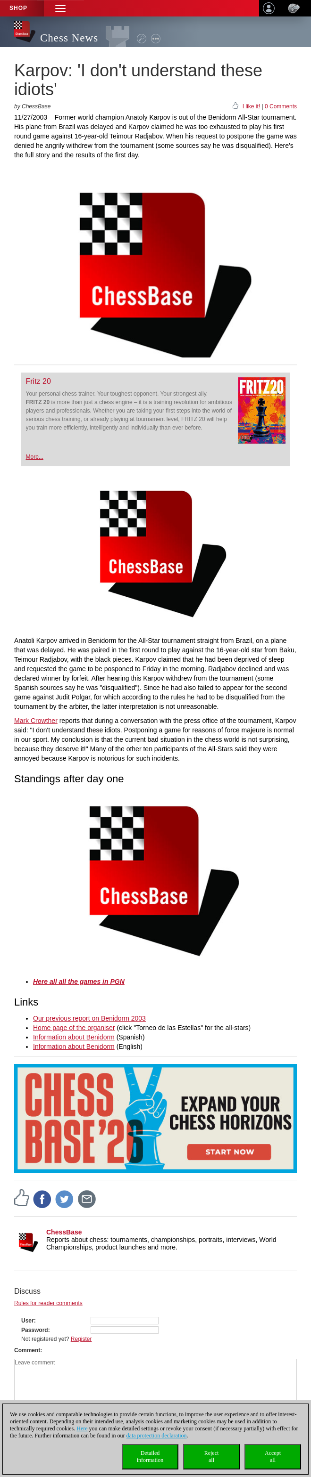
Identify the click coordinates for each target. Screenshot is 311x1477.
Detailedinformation (150, 1456)
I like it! (251, 106)
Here (81, 1428)
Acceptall (273, 1456)
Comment (27, 1350)
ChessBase (64, 1232)
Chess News (69, 38)
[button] (60, 8)
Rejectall (211, 1456)
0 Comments (281, 106)
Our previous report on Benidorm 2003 (89, 1018)
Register (81, 1339)
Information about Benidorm (74, 1037)
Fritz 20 (38, 381)
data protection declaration (156, 1435)
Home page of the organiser (74, 1027)
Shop (18, 8)
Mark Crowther (36, 720)
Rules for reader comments (48, 1303)
